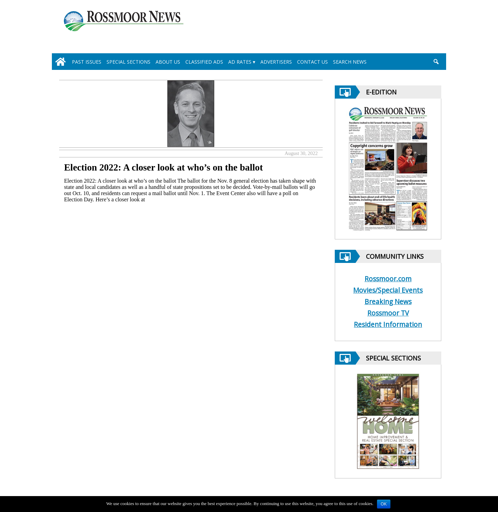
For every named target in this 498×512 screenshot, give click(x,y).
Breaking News (388, 301)
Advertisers (276, 61)
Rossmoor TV (388, 313)
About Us (168, 61)
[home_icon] (60, 62)
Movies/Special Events (388, 290)
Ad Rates (239, 61)
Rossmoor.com (388, 278)
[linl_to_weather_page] (412, 28)
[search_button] (436, 61)
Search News (350, 61)
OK (384, 504)
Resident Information (388, 324)
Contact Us (312, 61)
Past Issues (86, 61)
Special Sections (128, 61)
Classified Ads (204, 61)
